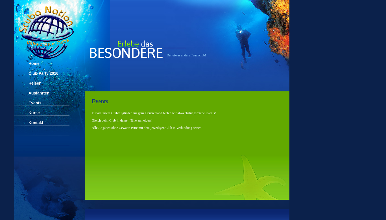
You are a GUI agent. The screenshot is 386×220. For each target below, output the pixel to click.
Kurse (34, 113)
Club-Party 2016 (43, 73)
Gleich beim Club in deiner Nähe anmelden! (122, 120)
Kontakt (36, 122)
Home (34, 63)
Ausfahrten (39, 93)
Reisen (35, 83)
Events (35, 103)
